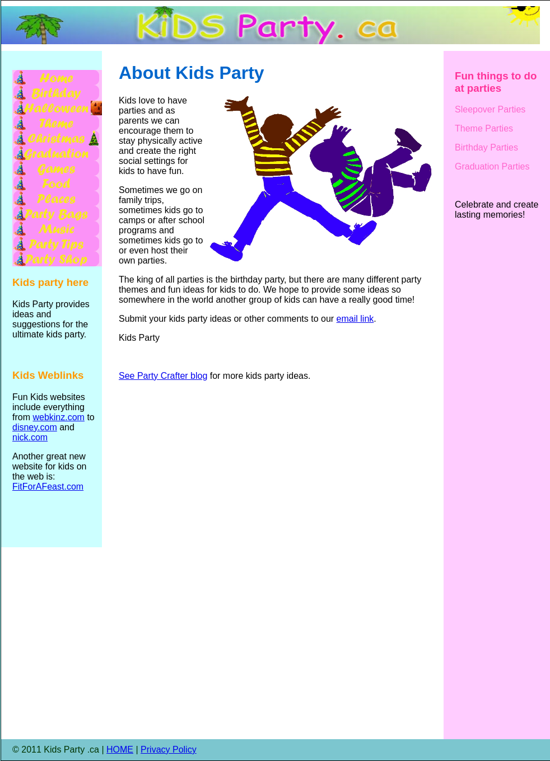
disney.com (34, 427)
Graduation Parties (492, 166)
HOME (119, 749)
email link (355, 318)
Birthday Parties (486, 147)
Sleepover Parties (490, 109)
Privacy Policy (169, 749)
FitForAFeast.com (47, 486)
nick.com (30, 437)
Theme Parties (484, 128)
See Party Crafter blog (163, 375)
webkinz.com (58, 417)
